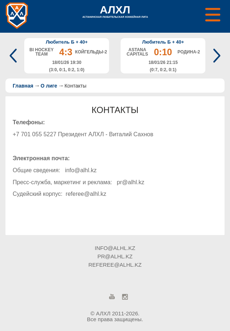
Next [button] (215, 55)
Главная (23, 86)
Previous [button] (14, 55)
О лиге (49, 86)
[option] (66, 55)
